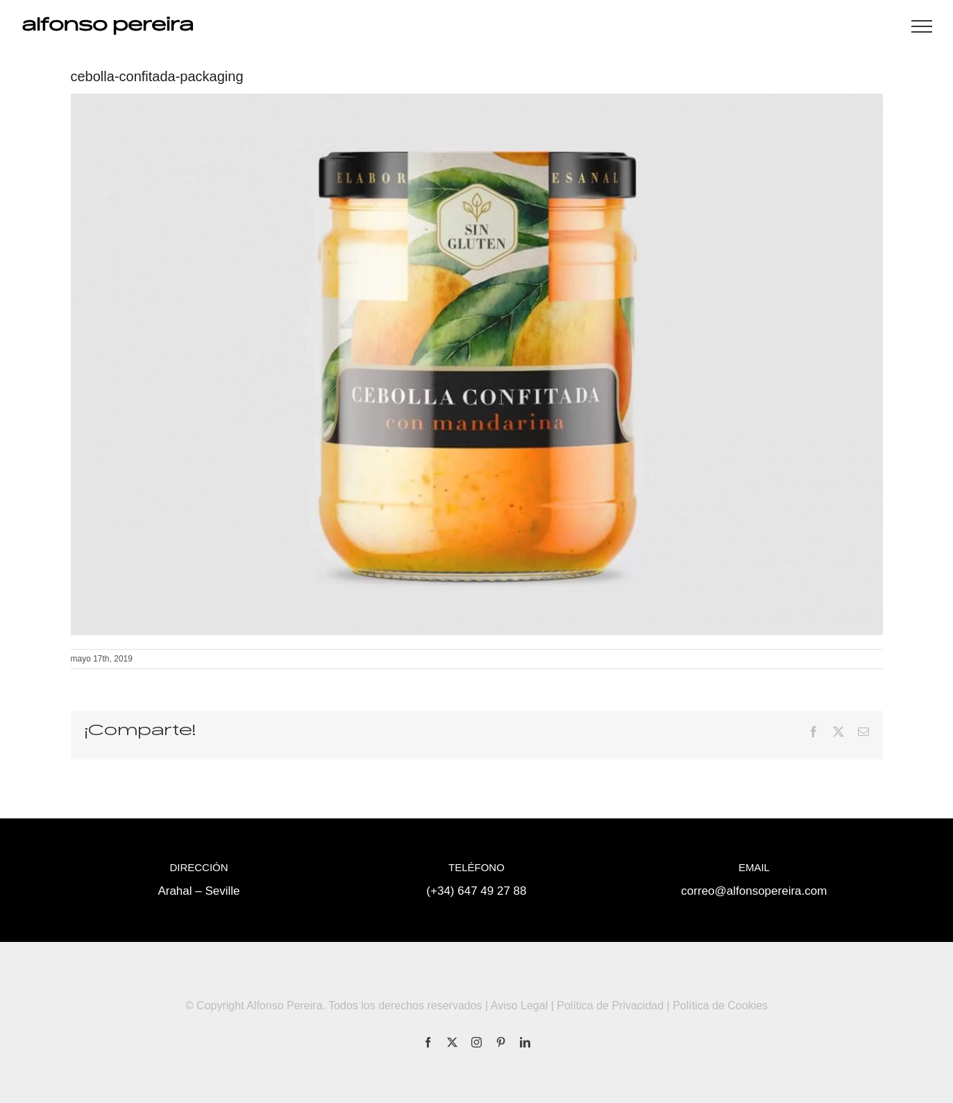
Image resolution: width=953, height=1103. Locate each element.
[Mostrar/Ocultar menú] (922, 26)
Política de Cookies (720, 1005)
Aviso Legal (519, 1005)
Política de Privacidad (610, 1005)
